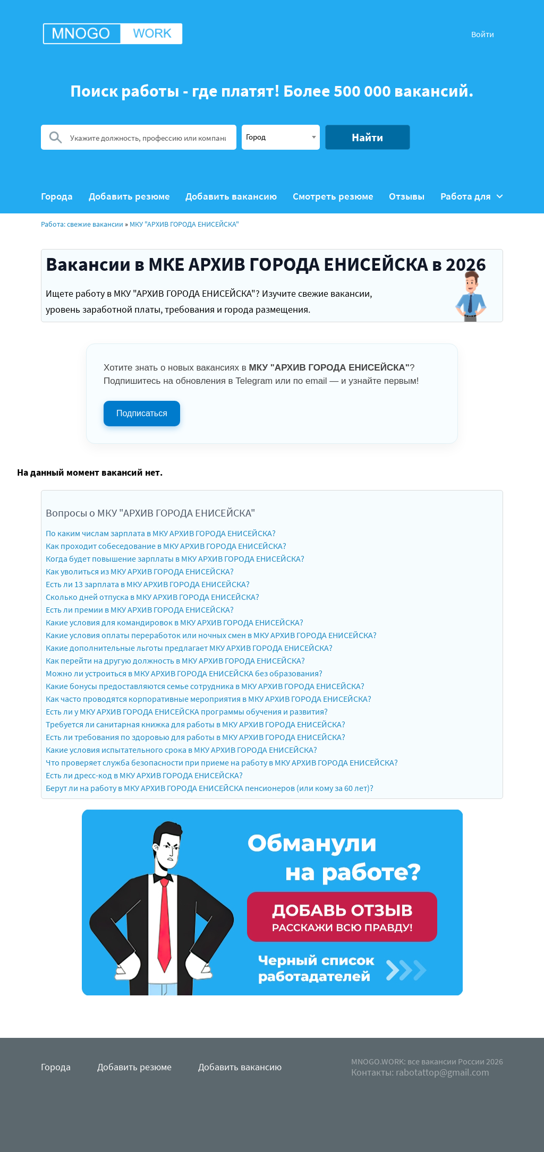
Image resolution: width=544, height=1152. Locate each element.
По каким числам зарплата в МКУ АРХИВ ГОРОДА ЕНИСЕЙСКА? (161, 533)
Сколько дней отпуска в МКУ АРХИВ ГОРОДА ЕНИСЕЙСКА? (152, 596)
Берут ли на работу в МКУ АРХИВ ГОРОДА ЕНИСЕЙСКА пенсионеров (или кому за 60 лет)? (209, 788)
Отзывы (406, 196)
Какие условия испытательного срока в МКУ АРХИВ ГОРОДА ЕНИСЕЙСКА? (181, 749)
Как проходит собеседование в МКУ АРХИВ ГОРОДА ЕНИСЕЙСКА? (166, 545)
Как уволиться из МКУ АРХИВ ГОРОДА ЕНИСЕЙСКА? (140, 571)
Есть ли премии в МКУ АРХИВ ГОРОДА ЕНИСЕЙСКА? (140, 609)
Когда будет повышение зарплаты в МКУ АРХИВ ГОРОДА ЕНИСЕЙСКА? (175, 558)
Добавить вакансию (231, 196)
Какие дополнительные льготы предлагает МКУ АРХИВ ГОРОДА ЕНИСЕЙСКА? (189, 647)
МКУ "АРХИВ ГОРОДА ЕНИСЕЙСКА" (184, 224)
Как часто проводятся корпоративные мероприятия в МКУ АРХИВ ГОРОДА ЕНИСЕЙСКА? (208, 698)
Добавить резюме (129, 196)
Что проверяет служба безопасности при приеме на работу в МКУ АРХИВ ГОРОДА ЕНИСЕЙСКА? (222, 762)
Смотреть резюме (333, 196)
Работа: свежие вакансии (82, 224)
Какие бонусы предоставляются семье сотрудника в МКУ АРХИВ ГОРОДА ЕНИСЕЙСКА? (205, 686)
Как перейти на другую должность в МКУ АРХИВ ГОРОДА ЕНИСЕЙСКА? (175, 660)
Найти (367, 137)
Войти (482, 34)
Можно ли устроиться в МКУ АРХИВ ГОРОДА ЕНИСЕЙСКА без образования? (184, 673)
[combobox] (281, 137)
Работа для (471, 196)
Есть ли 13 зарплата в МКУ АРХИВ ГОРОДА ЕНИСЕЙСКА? (148, 584)
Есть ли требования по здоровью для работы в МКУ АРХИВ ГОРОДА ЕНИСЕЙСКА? (195, 737)
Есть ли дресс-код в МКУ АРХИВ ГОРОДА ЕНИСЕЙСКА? (144, 775)
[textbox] (281, 136)
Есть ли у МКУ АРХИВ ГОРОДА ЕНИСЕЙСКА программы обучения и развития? (187, 711)
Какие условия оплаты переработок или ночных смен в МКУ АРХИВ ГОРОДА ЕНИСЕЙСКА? (211, 635)
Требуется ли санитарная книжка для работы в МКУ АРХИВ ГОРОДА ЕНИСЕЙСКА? (195, 724)
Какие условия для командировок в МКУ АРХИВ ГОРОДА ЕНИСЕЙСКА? (174, 622)
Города (57, 196)
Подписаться (141, 413)
